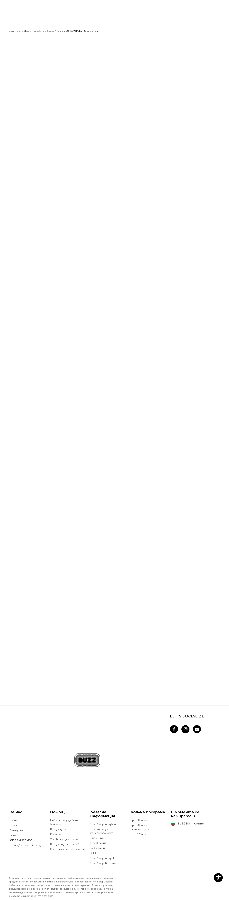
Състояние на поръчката (67, 843)
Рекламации (98, 841)
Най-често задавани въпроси (64, 815)
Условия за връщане (103, 856)
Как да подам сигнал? (64, 838)
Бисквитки (98, 831)
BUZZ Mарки (139, 827)
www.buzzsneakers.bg (34, 898)
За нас (14, 814)
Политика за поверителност (101, 824)
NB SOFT (75, 898)
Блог (13, 829)
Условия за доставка (64, 832)
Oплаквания (98, 836)
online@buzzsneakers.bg (25, 839)
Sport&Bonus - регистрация (140, 820)
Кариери (15, 819)
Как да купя (58, 822)
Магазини (16, 824)
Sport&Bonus (139, 814)
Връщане (56, 827)
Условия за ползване (103, 817)
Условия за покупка (103, 851)
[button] (218, 877)
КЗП (93, 846)
